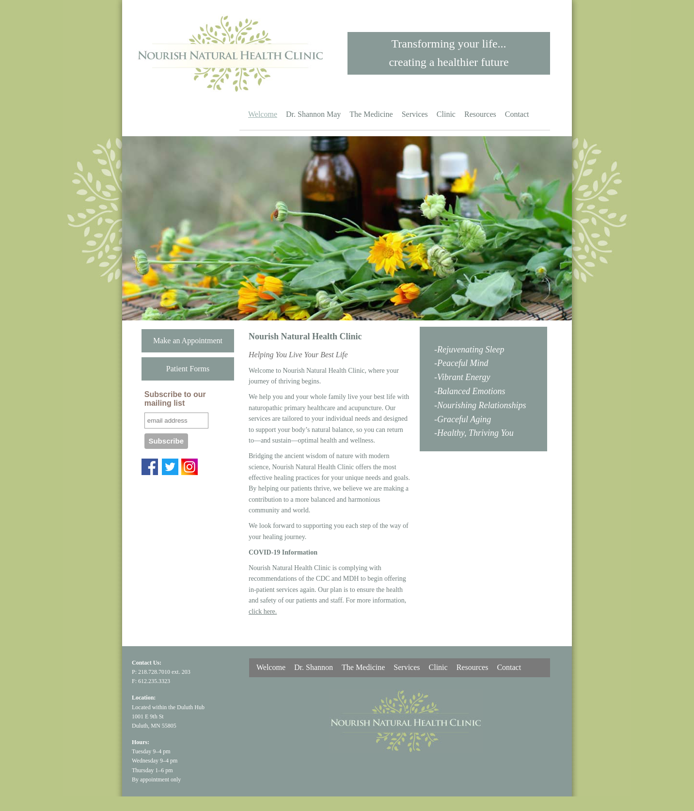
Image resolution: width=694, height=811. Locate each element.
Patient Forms (187, 369)
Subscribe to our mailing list (175, 398)
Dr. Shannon (313, 667)
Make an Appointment (187, 340)
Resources (480, 114)
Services (415, 114)
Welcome (262, 114)
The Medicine (371, 114)
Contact (517, 114)
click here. (263, 611)
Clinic (446, 114)
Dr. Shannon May (313, 114)
